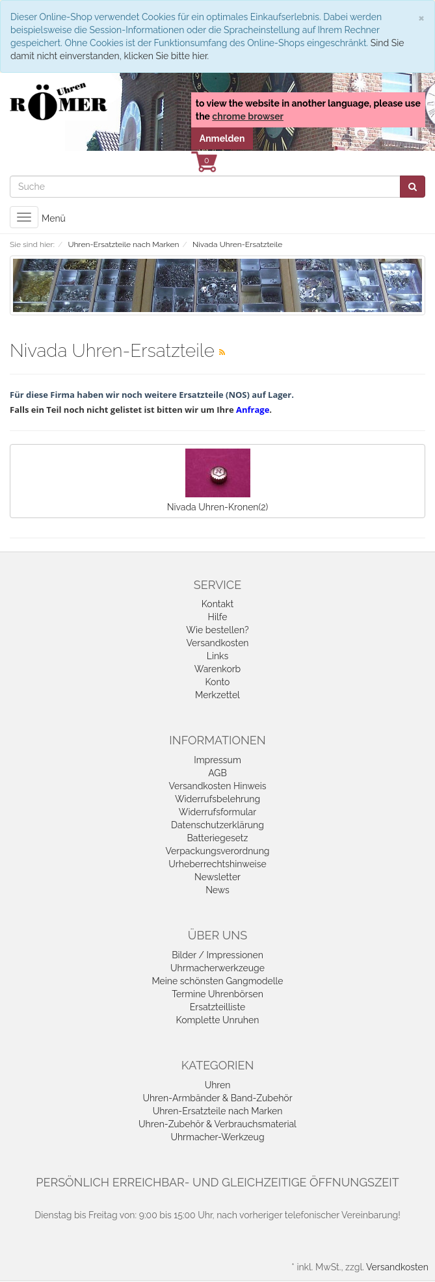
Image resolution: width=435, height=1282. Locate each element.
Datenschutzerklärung (217, 825)
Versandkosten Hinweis (217, 786)
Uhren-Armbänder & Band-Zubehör (217, 1098)
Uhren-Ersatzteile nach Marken (218, 1111)
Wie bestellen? (217, 630)
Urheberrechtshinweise (217, 864)
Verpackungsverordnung (218, 851)
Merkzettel (217, 695)
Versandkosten (217, 643)
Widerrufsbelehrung (217, 799)
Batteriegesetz (217, 838)
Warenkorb (217, 669)
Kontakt (217, 604)
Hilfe (218, 617)
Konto (217, 682)
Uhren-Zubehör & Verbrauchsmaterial (217, 1124)
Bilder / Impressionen (217, 955)
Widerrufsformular (217, 812)
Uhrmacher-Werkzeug (217, 1137)
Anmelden (222, 138)
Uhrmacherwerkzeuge (217, 968)
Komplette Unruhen (217, 1020)
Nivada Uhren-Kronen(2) (217, 480)
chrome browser (247, 116)
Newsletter (217, 877)
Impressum (217, 760)
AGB (217, 773)
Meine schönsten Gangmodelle (217, 981)
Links (218, 656)
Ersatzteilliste (217, 1007)
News (217, 890)
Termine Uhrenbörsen (217, 994)
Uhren (218, 1085)
